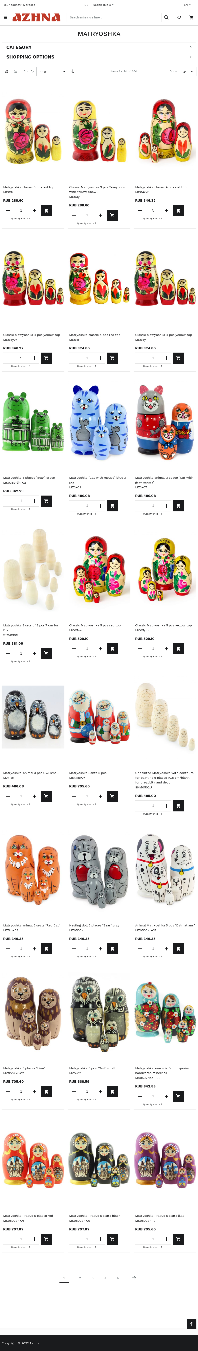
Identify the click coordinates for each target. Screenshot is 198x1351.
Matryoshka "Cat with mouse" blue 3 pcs (97, 480)
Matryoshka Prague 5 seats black (94, 1216)
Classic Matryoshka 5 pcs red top (95, 625)
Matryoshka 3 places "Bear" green (29, 477)
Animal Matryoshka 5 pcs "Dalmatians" (165, 925)
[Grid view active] (6, 71)
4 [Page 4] (105, 1278)
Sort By (29, 71)
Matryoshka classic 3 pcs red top (28, 187)
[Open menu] (6, 17)
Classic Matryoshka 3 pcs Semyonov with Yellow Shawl (97, 189)
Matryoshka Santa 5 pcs (87, 773)
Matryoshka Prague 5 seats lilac (159, 1216)
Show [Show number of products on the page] (174, 71)
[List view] (16, 71)
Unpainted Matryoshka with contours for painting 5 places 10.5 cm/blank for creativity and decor (164, 777)
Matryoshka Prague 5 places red (28, 1216)
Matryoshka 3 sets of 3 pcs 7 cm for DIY (30, 627)
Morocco (29, 4)
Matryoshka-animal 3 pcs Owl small (30, 773)
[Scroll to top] (191, 1324)
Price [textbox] (43, 71)
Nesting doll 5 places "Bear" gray (94, 925)
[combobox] (119, 17)
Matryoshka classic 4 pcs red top (161, 187)
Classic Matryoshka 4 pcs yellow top (31, 335)
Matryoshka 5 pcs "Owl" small (92, 1068)
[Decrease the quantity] (8, 210)
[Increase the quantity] (34, 210)
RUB (99, 4)
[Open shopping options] (99, 57)
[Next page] (134, 1278)
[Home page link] (36, 17)
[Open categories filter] (99, 47)
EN (188, 4)
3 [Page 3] (93, 1278)
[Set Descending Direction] (72, 71)
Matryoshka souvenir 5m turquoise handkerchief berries (162, 1070)
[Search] (166, 17)
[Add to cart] (46, 210)
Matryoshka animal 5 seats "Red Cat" (31, 925)
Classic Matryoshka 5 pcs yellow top (163, 625)
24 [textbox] (185, 71)
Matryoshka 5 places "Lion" (24, 1068)
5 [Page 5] (118, 1278)
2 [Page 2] (80, 1278)
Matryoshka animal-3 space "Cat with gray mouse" (164, 480)
